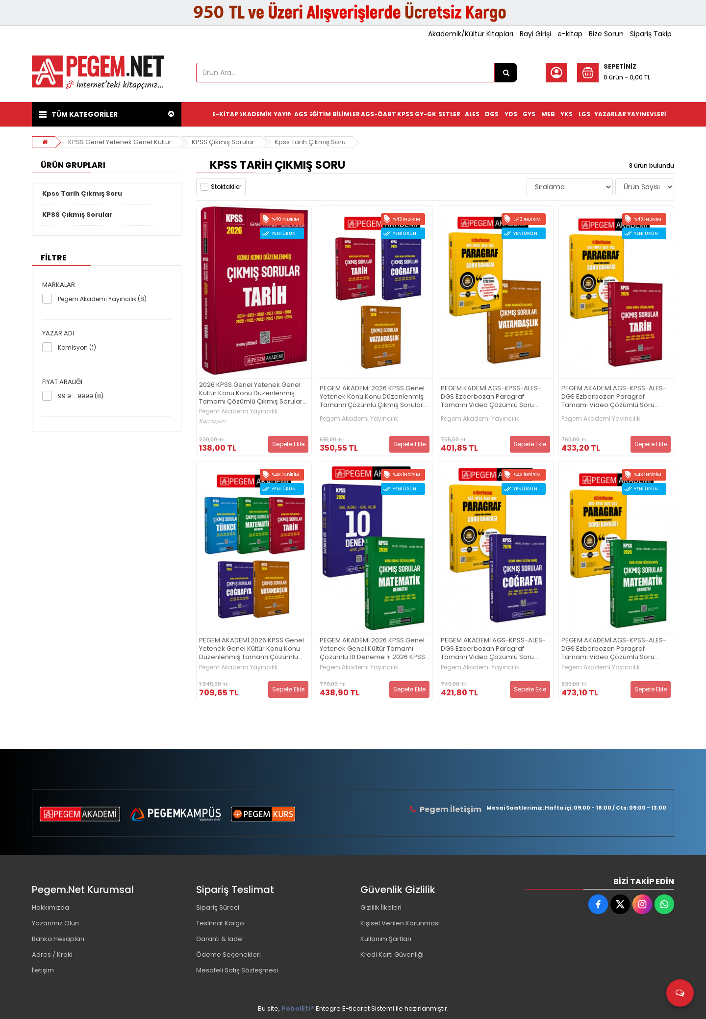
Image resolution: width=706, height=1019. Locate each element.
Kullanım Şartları (385, 938)
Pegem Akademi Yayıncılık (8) (102, 299)
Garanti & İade (219, 938)
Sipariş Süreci (217, 907)
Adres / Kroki (52, 954)
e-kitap (569, 34)
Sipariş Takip (651, 34)
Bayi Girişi (535, 34)
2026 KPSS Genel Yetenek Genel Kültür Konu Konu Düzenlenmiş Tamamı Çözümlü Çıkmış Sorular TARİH (251, 393)
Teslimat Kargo (220, 923)
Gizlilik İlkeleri (381, 907)
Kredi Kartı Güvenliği (392, 954)
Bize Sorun (606, 34)
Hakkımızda (50, 907)
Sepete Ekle (288, 444)
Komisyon (212, 421)
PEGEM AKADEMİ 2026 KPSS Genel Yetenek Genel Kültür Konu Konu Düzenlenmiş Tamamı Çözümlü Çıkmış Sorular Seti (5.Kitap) (251, 649)
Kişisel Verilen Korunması (400, 923)
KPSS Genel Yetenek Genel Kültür (120, 142)
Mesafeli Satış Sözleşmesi (237, 970)
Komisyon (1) (77, 347)
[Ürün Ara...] (506, 72)
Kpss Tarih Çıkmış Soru (310, 142)
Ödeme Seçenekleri (228, 954)
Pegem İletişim (450, 809)
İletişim (43, 970)
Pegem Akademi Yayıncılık (238, 411)
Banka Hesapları (58, 938)
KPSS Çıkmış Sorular (223, 142)
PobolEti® (297, 1008)
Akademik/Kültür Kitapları (470, 34)
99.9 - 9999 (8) (80, 396)
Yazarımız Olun (55, 923)
